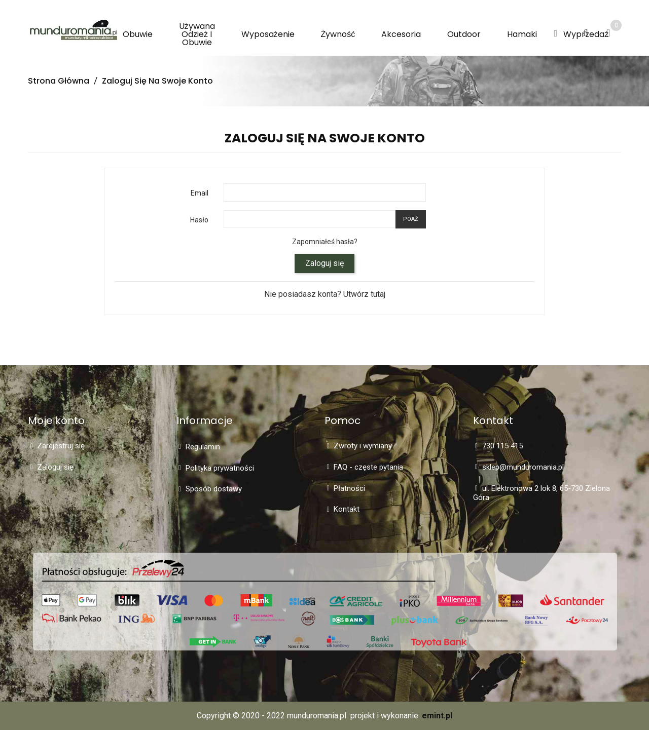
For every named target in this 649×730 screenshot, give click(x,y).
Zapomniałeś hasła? (324, 242)
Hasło (199, 220)
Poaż (410, 219)
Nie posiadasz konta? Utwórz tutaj (324, 294)
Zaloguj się (324, 263)
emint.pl (437, 715)
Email (199, 193)
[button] (555, 34)
